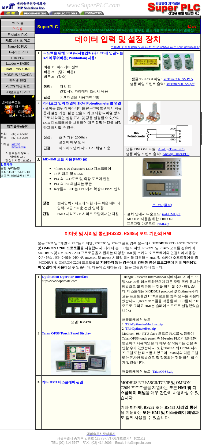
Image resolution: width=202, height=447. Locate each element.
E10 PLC (17, 58)
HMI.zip (163, 224)
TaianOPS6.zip (162, 371)
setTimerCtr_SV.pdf (180, 84)
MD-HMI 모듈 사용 (58, 159)
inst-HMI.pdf (171, 214)
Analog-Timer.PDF (176, 154)
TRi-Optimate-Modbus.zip (144, 324)
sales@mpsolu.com (18, 145)
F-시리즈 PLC (18, 35)
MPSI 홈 (18, 23)
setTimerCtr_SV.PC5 (178, 79)
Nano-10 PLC (18, 46)
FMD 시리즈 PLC (17, 41)
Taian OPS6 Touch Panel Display (66, 333)
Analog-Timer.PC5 (171, 149)
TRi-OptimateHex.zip (140, 328)
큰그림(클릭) (162, 205)
